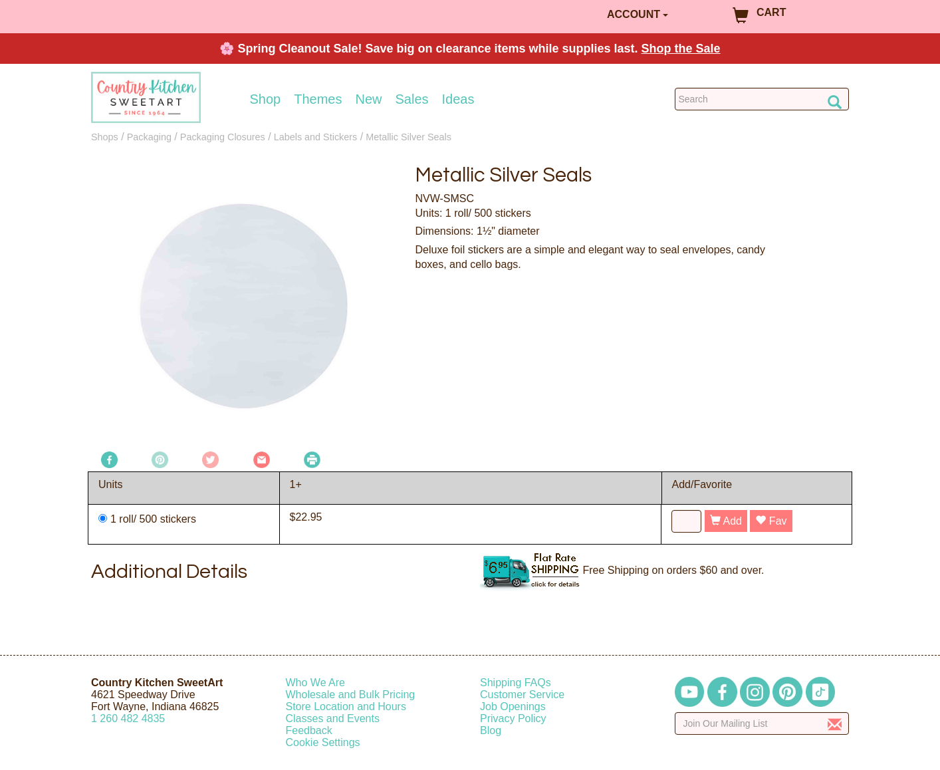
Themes (318, 99)
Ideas (458, 99)
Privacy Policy (513, 718)
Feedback (309, 730)
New (368, 99)
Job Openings (513, 706)
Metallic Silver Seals (408, 137)
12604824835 (128, 718)
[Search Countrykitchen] (762, 99)
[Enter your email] (762, 723)
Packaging (149, 137)
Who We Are (316, 682)
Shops (104, 137)
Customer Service (522, 694)
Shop (265, 99)
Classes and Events (333, 718)
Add (726, 521)
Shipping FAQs (515, 682)
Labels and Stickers (316, 137)
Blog (490, 730)
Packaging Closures (222, 137)
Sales (412, 99)
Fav (770, 521)
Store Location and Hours (346, 706)
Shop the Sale (681, 48)
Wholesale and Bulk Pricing (350, 694)
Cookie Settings (323, 742)
